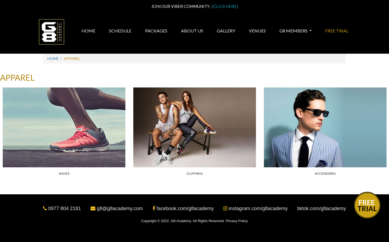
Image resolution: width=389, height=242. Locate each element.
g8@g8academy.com (117, 208)
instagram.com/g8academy (256, 208)
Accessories (325, 173)
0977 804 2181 (62, 208)
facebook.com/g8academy (183, 208)
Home (89, 30)
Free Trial (336, 30)
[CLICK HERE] (225, 6)
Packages (156, 30)
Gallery (226, 30)
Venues (257, 30)
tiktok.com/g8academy (321, 208)
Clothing (194, 173)
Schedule (120, 30)
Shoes (64, 173)
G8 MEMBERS (293, 30)
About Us (192, 30)
